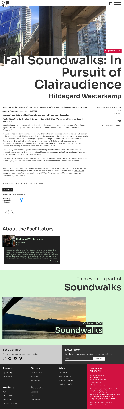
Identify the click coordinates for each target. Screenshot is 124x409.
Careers (34, 392)
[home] (12, 4)
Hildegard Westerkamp (85, 96)
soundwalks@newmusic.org (65, 152)
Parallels (35, 376)
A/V (4, 392)
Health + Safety (66, 384)
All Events (7, 376)
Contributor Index (11, 403)
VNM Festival (9, 396)
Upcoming (7, 372)
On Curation (36, 372)
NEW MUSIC (99, 370)
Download (7, 190)
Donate (34, 396)
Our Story (63, 372)
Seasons (7, 400)
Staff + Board (65, 376)
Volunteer (35, 400)
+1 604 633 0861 (95, 382)
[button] (118, 4)
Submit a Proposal (67, 380)
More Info (54, 261)
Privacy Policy (94, 402)
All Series (35, 380)
